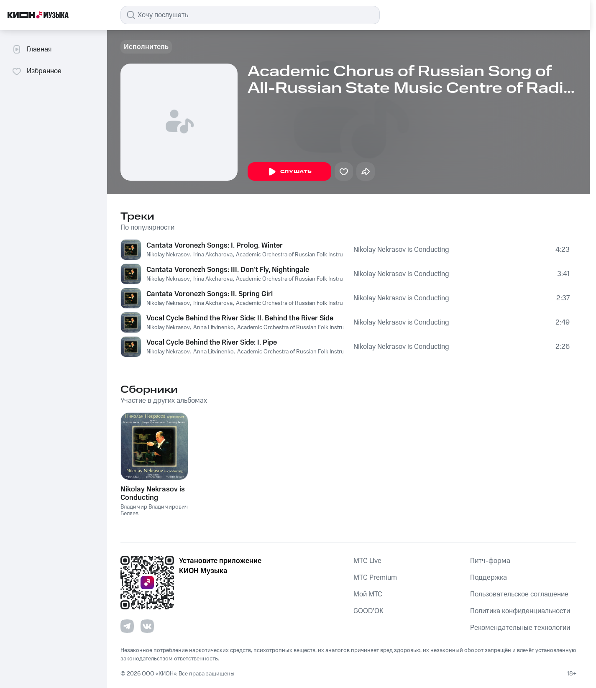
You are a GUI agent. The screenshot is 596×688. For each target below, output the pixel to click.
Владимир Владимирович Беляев (154, 510)
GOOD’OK (368, 611)
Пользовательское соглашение (519, 594)
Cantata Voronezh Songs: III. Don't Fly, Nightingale (227, 270)
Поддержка (488, 578)
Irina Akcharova (213, 255)
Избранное (36, 71)
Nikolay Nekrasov (168, 255)
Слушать (289, 172)
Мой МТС (367, 594)
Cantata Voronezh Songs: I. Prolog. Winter (214, 245)
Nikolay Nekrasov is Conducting (401, 250)
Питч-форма (490, 561)
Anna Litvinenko (213, 327)
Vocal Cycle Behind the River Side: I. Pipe (211, 343)
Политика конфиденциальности (520, 611)
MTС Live (367, 561)
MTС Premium (375, 578)
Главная (31, 49)
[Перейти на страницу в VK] (147, 626)
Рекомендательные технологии (520, 628)
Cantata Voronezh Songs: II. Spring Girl (209, 294)
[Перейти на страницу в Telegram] (127, 626)
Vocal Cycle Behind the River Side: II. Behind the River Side (239, 318)
